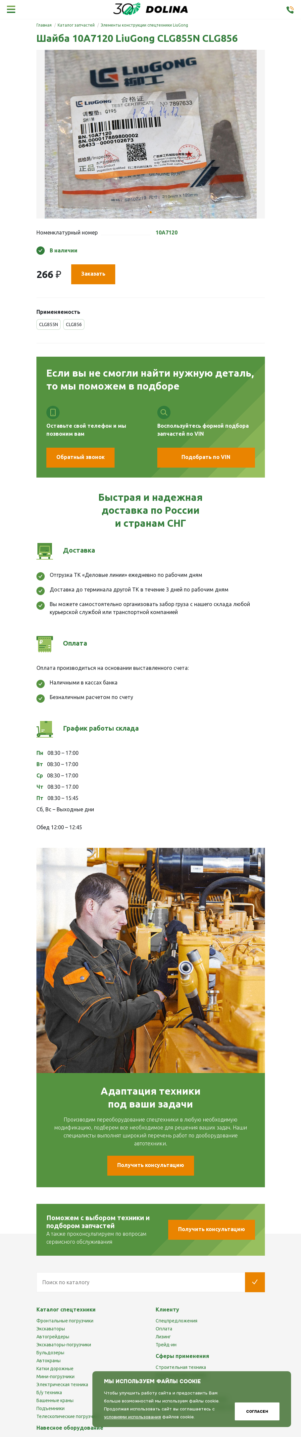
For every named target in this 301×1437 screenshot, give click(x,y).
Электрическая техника (62, 1384)
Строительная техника (181, 1367)
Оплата (164, 1328)
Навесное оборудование (69, 1428)
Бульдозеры (50, 1352)
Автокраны (48, 1360)
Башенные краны (55, 1400)
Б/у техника (49, 1392)
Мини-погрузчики (55, 1376)
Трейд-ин (166, 1344)
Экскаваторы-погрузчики (63, 1344)
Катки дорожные (55, 1368)
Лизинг (163, 1336)
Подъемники (50, 1408)
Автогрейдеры (52, 1336)
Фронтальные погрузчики (64, 1320)
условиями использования (132, 1417)
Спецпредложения (176, 1320)
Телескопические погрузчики (68, 1416)
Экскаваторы (50, 1328)
